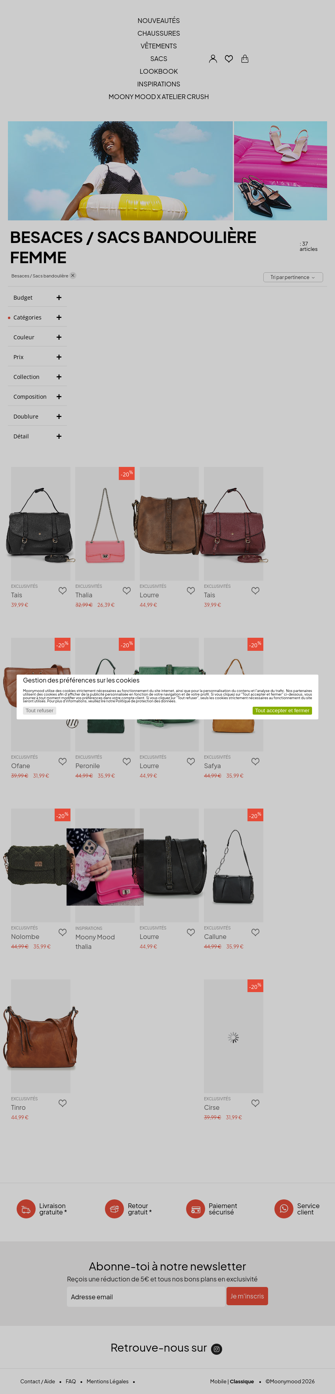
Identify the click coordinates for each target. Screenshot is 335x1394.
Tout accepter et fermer (282, 710)
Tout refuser (39, 710)
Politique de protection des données (145, 701)
